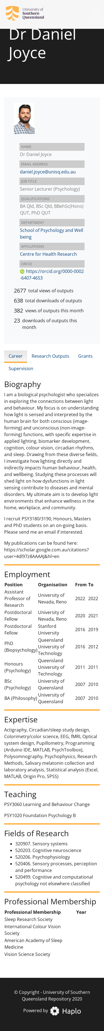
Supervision (21, 368)
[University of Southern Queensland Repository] (28, 14)
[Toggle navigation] (96, 14)
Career (16, 356)
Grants (85, 356)
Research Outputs (50, 356)
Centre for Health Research (48, 254)
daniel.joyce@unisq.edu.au (48, 172)
